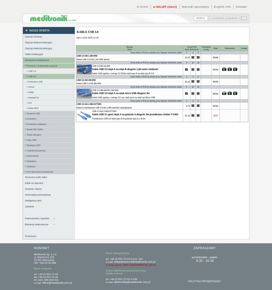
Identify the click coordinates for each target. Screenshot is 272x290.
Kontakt (241, 6)
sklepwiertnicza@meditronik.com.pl (134, 261)
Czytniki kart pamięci (36, 150)
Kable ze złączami (34, 183)
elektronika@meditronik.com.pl (132, 282)
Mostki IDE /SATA (35, 129)
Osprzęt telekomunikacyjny (38, 42)
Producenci (30, 236)
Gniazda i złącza (33, 189)
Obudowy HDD (33, 145)
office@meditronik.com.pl (57, 282)
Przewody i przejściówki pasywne (42, 66)
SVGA (31, 87)
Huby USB (31, 140)
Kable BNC (33, 108)
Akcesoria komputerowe (37, 60)
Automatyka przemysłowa (38, 195)
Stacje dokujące (34, 135)
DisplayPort (33, 97)
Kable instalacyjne (34, 54)
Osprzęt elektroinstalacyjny (38, 48)
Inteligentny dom (33, 200)
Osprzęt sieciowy (33, 36)
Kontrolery (31, 119)
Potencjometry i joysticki (40, 218)
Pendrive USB (33, 113)
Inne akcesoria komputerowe (40, 172)
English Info (222, 6)
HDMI (31, 92)
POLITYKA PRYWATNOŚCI (204, 281)
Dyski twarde (33, 156)
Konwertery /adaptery (36, 124)
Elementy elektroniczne (40, 224)
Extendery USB (35, 82)
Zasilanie (29, 206)
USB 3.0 (32, 76)
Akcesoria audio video (36, 177)
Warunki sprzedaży (195, 6)
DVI (30, 103)
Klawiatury (31, 161)
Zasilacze (31, 166)
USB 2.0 (32, 71)
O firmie (142, 6)
